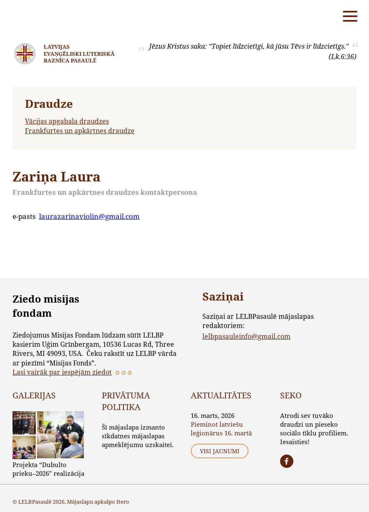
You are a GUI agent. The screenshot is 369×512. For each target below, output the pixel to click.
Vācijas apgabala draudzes (67, 121)
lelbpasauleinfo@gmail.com (246, 336)
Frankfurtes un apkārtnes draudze (80, 130)
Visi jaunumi (219, 451)
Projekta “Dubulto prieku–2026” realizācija (48, 468)
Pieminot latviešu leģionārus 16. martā (221, 428)
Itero (122, 501)
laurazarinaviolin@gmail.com (89, 216)
